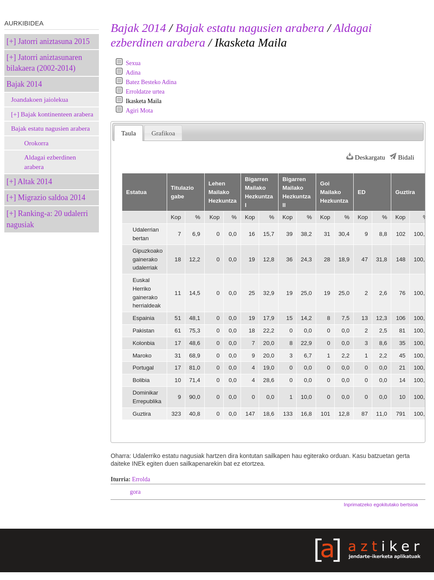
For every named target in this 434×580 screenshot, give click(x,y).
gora (135, 492)
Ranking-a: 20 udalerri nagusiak (47, 219)
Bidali (406, 157)
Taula (128, 133)
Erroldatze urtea (145, 91)
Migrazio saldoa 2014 (52, 197)
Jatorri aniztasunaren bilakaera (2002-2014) (44, 62)
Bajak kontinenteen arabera (57, 114)
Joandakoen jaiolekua (39, 99)
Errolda (141, 479)
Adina (133, 72)
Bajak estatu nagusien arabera (50, 128)
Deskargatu (370, 157)
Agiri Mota (139, 110)
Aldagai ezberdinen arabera (50, 162)
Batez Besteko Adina (151, 82)
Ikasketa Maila (144, 101)
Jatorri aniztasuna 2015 (54, 41)
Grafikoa (163, 133)
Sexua (133, 63)
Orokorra (36, 143)
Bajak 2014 (24, 84)
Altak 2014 (35, 181)
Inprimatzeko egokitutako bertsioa (381, 504)
